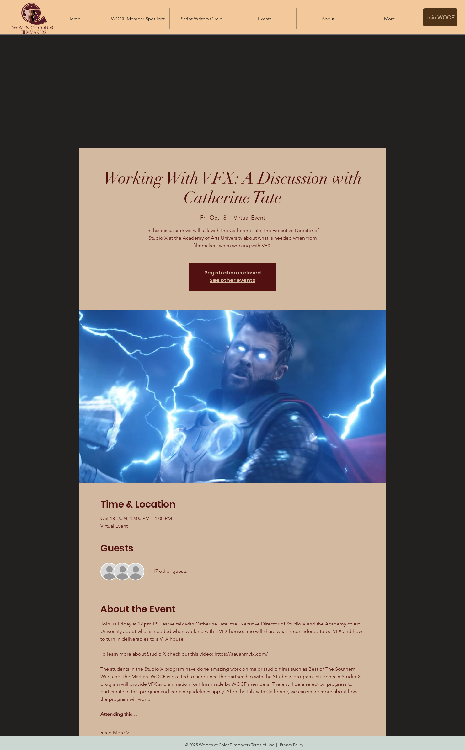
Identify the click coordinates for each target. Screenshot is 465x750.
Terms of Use (262, 744)
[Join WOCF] (440, 17)
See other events (232, 280)
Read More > (115, 733)
